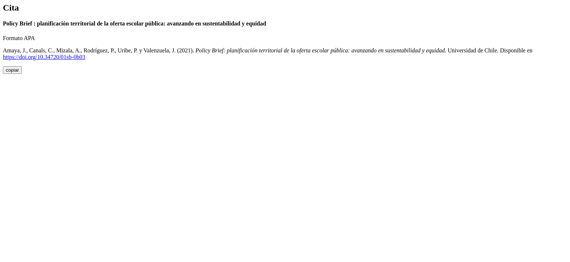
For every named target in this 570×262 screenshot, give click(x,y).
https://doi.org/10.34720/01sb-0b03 (44, 57)
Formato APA (19, 38)
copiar (12, 70)
